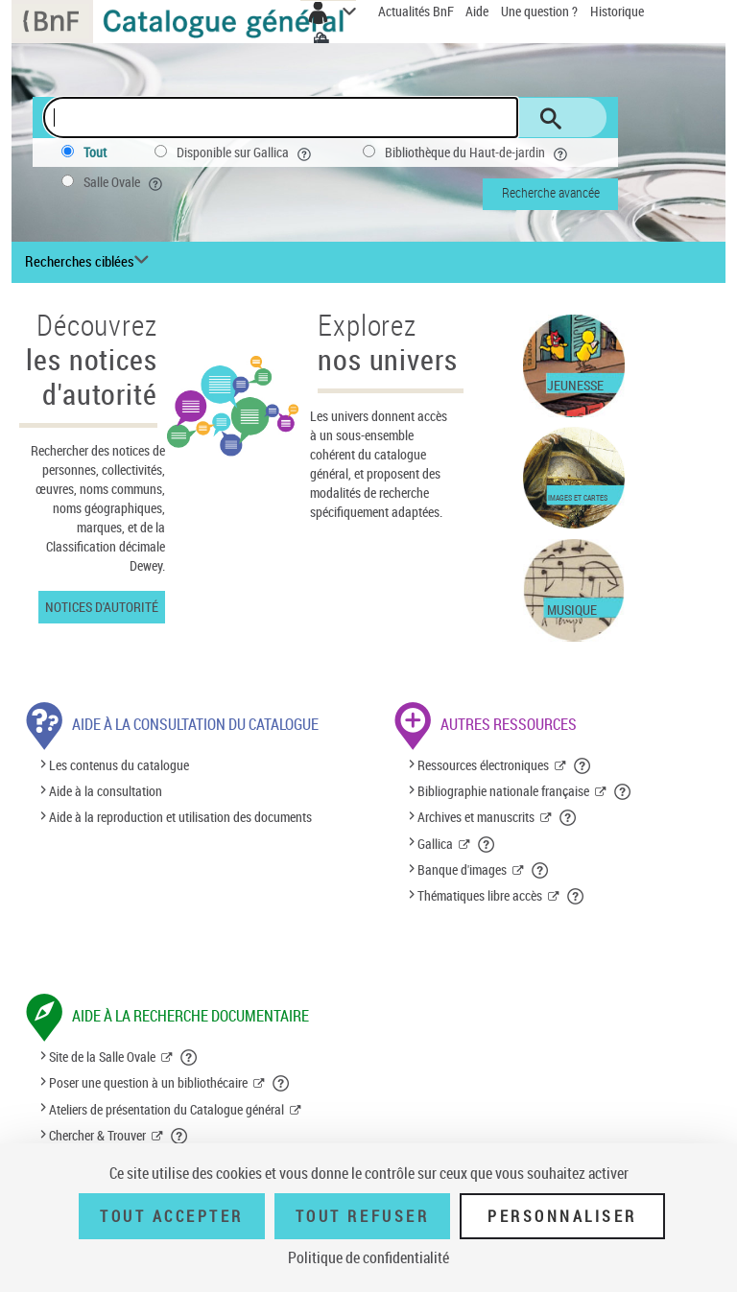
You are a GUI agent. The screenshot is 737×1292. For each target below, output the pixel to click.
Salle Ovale (124, 182)
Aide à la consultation (105, 791)
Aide (478, 11)
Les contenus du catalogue (119, 765)
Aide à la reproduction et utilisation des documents (180, 817)
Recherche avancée (551, 192)
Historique (617, 11)
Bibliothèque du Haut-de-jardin (478, 152)
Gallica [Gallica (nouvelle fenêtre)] (435, 843)
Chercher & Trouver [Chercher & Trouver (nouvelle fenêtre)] (97, 1135)
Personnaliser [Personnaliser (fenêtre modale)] (562, 1216)
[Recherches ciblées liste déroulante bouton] (89, 261)
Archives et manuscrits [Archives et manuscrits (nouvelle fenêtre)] (476, 817)
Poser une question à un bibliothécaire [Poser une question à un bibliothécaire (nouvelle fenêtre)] (148, 1082)
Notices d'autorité (101, 607)
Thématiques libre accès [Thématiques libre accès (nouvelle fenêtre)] (479, 895)
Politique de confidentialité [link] (368, 1257)
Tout (95, 152)
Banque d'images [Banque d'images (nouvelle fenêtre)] (462, 869)
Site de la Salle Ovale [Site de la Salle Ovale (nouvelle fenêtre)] (102, 1056)
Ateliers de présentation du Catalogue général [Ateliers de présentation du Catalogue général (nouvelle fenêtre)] (166, 1109)
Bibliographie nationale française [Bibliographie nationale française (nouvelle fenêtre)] (503, 791)
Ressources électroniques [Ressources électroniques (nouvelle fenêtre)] (483, 765)
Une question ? (539, 11)
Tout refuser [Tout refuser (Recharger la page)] (362, 1216)
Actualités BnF (417, 11)
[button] (583, 765)
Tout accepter (172, 1216)
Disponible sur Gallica (246, 152)
